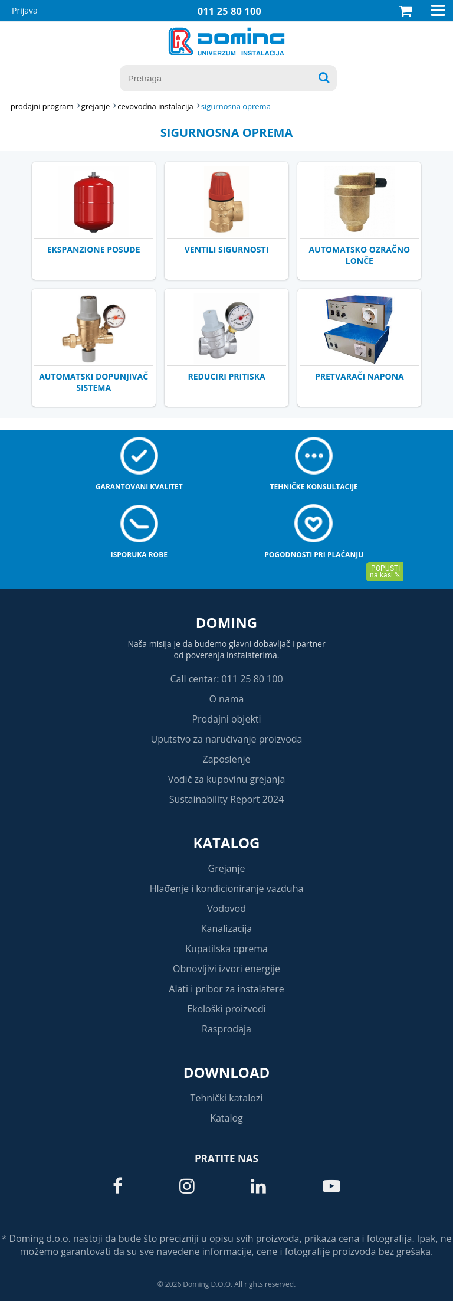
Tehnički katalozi (227, 1097)
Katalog (226, 842)
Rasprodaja (226, 1028)
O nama (226, 698)
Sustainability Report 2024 (226, 799)
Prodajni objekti (226, 718)
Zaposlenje (227, 759)
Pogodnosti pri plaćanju (313, 555)
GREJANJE (95, 106)
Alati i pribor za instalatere (226, 988)
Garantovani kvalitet (139, 487)
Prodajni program (42, 106)
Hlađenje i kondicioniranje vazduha (227, 888)
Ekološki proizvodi (226, 1008)
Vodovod (226, 908)
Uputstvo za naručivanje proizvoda (226, 739)
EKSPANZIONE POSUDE (93, 249)
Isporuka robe (139, 555)
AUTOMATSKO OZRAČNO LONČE (359, 255)
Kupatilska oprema (226, 948)
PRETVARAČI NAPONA (359, 376)
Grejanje (226, 868)
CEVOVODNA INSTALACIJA (155, 106)
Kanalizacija (226, 928)
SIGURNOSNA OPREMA (236, 106)
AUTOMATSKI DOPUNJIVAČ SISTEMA (93, 382)
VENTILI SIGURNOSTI (227, 249)
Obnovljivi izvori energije (226, 968)
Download (226, 1072)
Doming (226, 622)
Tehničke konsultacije (314, 487)
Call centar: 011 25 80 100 (226, 678)
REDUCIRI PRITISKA (226, 376)
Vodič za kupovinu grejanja (226, 779)
